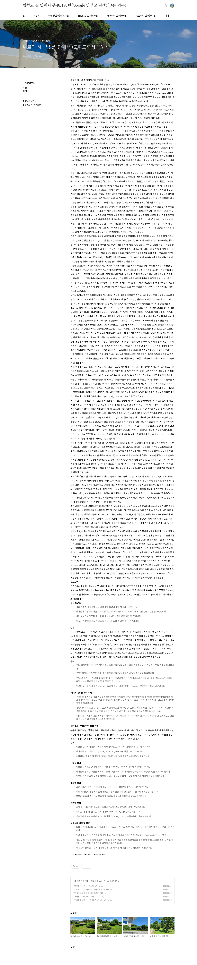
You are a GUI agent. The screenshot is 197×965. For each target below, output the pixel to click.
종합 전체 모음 (96, 880)
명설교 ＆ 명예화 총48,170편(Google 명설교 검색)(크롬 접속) (74, 5)
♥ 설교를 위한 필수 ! (31, 100)
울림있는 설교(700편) (88, 15)
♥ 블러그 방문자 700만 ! (32, 105)
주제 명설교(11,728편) (58, 15)
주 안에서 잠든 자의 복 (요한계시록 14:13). (91, 889)
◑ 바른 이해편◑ (81, 880)
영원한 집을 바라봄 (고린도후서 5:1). (88, 893)
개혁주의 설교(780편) (117, 15)
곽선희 (36, 15)
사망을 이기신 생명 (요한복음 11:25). (89, 896)
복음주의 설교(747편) (146, 15)
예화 (167, 15)
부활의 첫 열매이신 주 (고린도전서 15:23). (91, 900)
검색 (166, 6)
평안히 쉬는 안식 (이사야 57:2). (86, 885)
